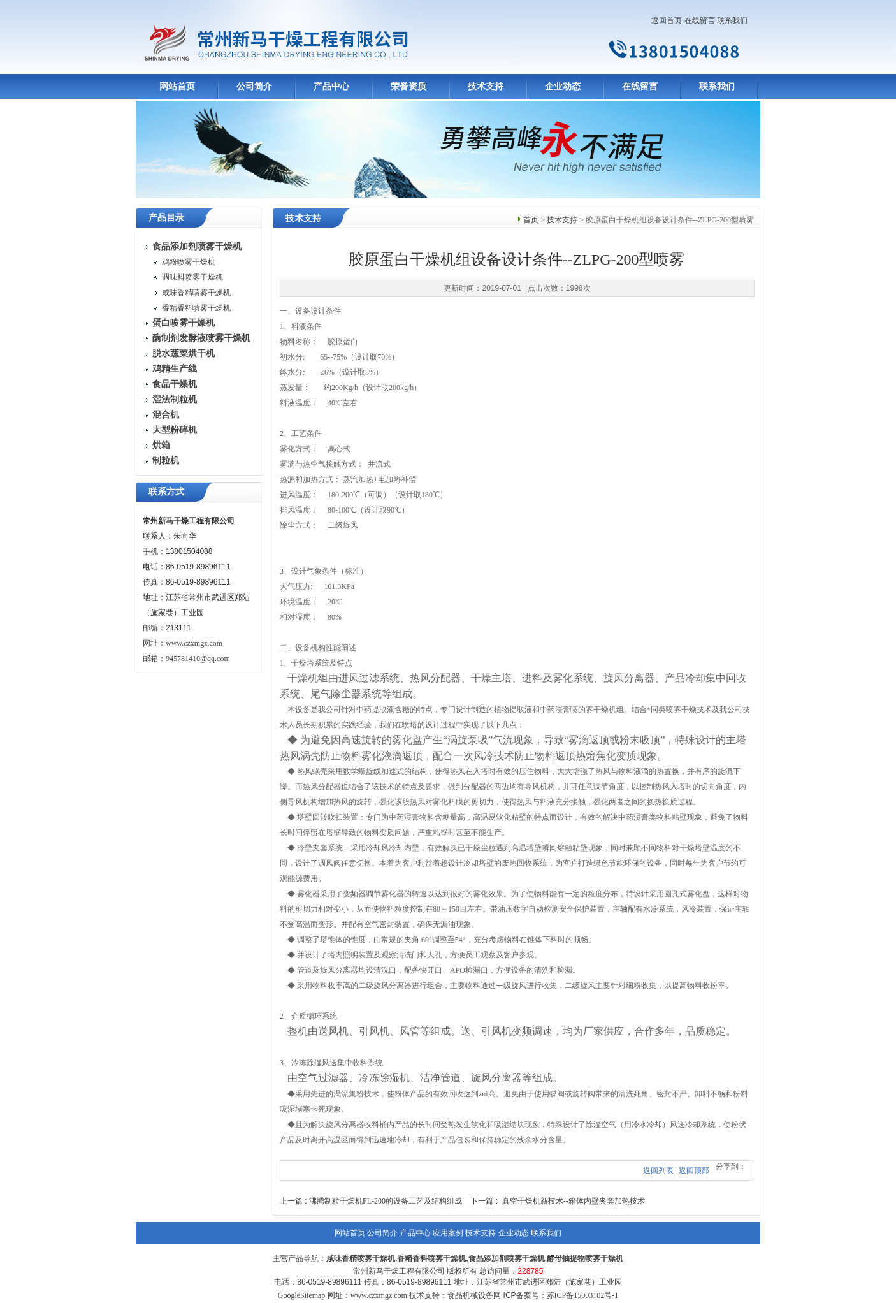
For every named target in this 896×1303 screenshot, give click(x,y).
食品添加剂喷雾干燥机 (506, 1258)
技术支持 (485, 86)
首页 (530, 219)
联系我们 (732, 20)
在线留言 (699, 20)
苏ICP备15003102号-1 (583, 1295)
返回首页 (666, 20)
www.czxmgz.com (194, 643)
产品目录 (166, 217)
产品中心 (331, 86)
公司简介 (254, 86)
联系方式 (166, 492)
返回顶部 (694, 1170)
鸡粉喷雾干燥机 (188, 262)
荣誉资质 (408, 86)
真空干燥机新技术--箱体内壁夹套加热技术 (573, 1201)
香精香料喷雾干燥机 (196, 307)
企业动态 (563, 86)
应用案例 (448, 1232)
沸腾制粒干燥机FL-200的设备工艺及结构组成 (385, 1201)
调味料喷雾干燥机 (192, 277)
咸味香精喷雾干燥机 (196, 292)
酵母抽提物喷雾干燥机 (585, 1258)
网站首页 (177, 86)
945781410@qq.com (198, 658)
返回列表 (658, 1170)
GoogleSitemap (302, 1295)
